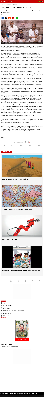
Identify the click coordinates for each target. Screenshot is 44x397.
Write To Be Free (7, 313)
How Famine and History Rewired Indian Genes (17, 209)
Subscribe (40, 1)
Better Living (3, 393)
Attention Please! (7, 315)
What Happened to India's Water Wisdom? (15, 179)
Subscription (22, 393)
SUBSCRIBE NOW (6, 345)
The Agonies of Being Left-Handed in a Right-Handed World (21, 270)
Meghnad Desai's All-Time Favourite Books (13, 310)
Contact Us (29, 393)
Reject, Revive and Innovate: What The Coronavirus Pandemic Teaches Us (20, 303)
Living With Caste (7, 308)
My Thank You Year (7, 305)
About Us (34, 393)
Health (9, 393)
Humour (13, 393)
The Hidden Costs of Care (10, 239)
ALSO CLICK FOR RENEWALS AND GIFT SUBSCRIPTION (10, 346)
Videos (17, 393)
